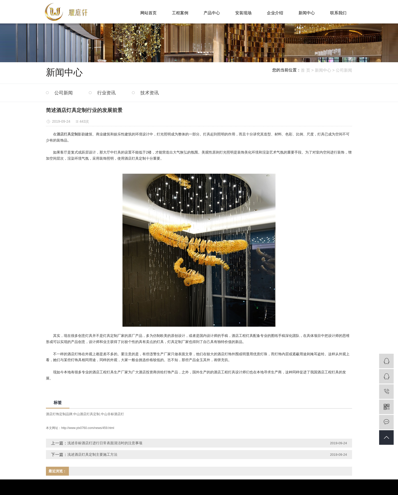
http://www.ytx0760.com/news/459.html (87, 428)
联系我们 (338, 13)
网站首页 (148, 13)
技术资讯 (149, 92)
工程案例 (180, 13)
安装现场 (243, 13)
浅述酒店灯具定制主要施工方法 (92, 454)
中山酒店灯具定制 (86, 414)
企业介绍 (275, 13)
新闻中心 (306, 13)
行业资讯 (106, 92)
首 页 (305, 70)
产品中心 (212, 13)
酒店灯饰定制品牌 (59, 414)
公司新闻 (344, 70)
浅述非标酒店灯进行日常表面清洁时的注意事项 (104, 443)
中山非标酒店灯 (112, 414)
